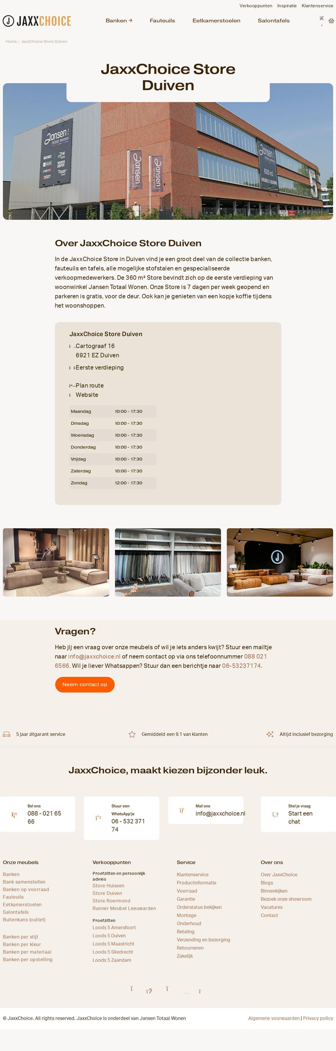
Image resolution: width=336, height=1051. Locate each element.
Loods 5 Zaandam (112, 963)
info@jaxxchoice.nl (94, 660)
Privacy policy (318, 1022)
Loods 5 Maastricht (113, 947)
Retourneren (190, 951)
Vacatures (272, 911)
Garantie (186, 902)
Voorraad (187, 894)
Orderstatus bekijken (199, 911)
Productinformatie (196, 886)
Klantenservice (193, 878)
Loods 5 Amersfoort (114, 931)
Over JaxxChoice (279, 878)
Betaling (186, 935)
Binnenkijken (274, 894)
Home (11, 45)
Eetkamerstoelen (208, 22)
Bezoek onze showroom (286, 902)
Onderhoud (189, 927)
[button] (322, 23)
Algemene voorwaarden (274, 1022)
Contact (269, 919)
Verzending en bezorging (203, 943)
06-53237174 (241, 669)
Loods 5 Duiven (109, 939)
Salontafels (260, 22)
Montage (186, 919)
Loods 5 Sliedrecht (113, 955)
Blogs (267, 886)
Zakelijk (185, 959)
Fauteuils (159, 22)
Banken (115, 22)
